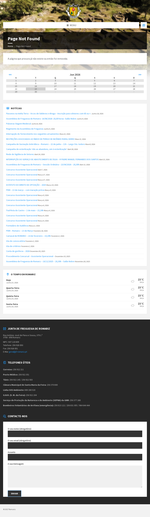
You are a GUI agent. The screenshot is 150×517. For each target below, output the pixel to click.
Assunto (75, 455)
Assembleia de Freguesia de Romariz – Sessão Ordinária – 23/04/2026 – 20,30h (42, 164)
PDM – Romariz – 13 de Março (19, 230)
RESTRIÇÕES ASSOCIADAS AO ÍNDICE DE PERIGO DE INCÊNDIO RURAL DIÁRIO (40, 139)
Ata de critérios (13, 246)
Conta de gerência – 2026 (18, 251)
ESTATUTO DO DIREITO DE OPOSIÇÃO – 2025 (26, 184)
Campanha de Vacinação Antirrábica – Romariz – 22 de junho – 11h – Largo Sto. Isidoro (45, 144)
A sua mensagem (75, 475)
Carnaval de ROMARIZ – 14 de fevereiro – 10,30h (28, 235)
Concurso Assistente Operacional (21, 169)
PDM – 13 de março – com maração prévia (25, 190)
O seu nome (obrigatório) (75, 432)
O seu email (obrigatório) (75, 444)
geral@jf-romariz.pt (18, 351)
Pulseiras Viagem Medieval (18, 123)
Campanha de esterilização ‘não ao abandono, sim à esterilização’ (36, 149)
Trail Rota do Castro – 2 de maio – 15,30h (24, 210)
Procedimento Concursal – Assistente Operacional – (30, 256)
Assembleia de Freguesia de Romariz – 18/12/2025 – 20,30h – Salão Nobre (40, 261)
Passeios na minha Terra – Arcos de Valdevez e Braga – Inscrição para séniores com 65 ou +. (48, 113)
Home (10, 46)
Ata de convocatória (15, 241)
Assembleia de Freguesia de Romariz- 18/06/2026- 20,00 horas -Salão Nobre (41, 118)
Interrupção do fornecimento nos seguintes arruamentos (32, 133)
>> (140, 74)
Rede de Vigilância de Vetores (20, 154)
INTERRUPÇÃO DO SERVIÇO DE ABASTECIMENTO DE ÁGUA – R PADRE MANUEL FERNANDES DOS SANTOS (52, 159)
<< (10, 74)
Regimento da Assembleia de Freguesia (24, 128)
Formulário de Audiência (17, 225)
